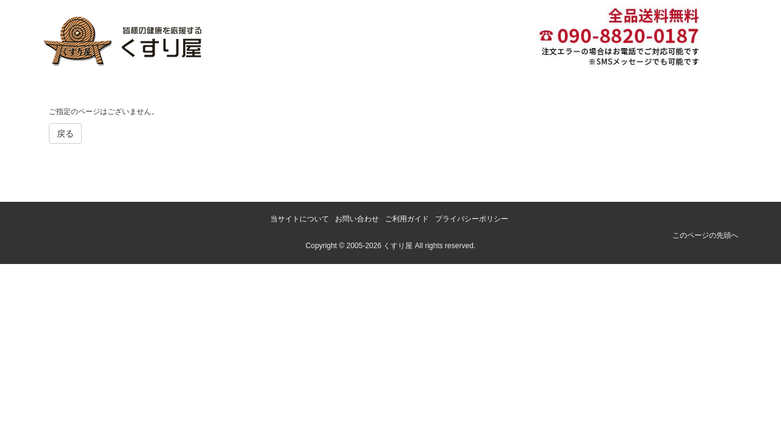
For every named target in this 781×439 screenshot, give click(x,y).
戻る (65, 133)
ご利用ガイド (407, 219)
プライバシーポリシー (471, 219)
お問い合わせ (357, 219)
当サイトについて (299, 219)
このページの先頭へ (705, 235)
